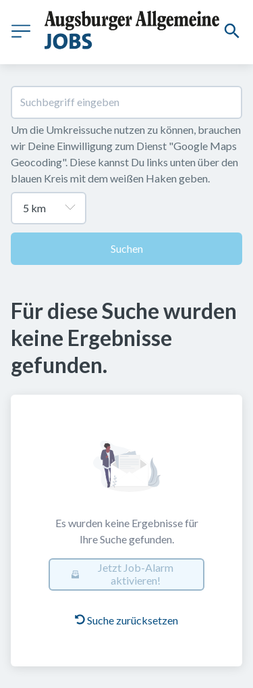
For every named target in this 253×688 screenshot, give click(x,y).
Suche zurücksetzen (126, 620)
